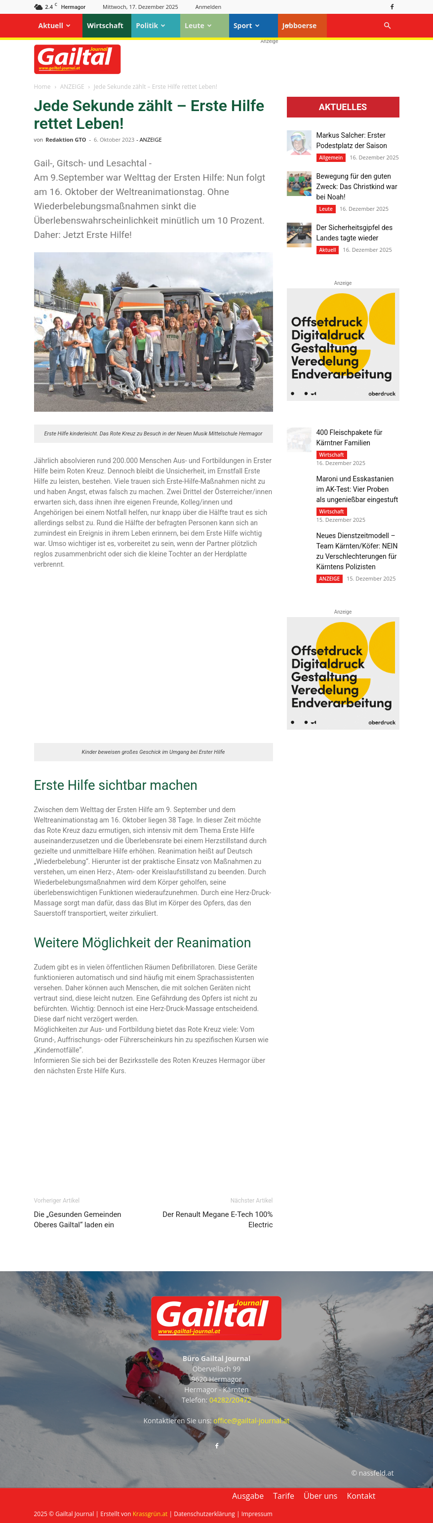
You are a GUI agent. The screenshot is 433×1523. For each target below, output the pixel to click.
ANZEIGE (72, 86)
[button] (387, 26)
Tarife (283, 1495)
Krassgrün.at (150, 1514)
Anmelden (209, 6)
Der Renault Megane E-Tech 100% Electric (217, 1219)
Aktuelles (343, 107)
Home (42, 86)
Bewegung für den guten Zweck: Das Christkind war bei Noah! (356, 186)
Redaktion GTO (65, 139)
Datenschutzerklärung (204, 1514)
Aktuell (55, 25)
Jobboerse (299, 25)
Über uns (320, 1495)
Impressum (257, 1514)
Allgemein (331, 157)
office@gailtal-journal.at (251, 1420)
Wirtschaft (105, 25)
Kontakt (361, 1495)
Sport (247, 25)
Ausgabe (248, 1495)
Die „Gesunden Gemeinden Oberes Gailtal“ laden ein (77, 1219)
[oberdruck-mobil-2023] (343, 398)
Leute (198, 25)
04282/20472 (230, 1400)
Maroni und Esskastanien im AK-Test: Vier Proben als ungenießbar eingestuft (357, 489)
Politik (150, 25)
